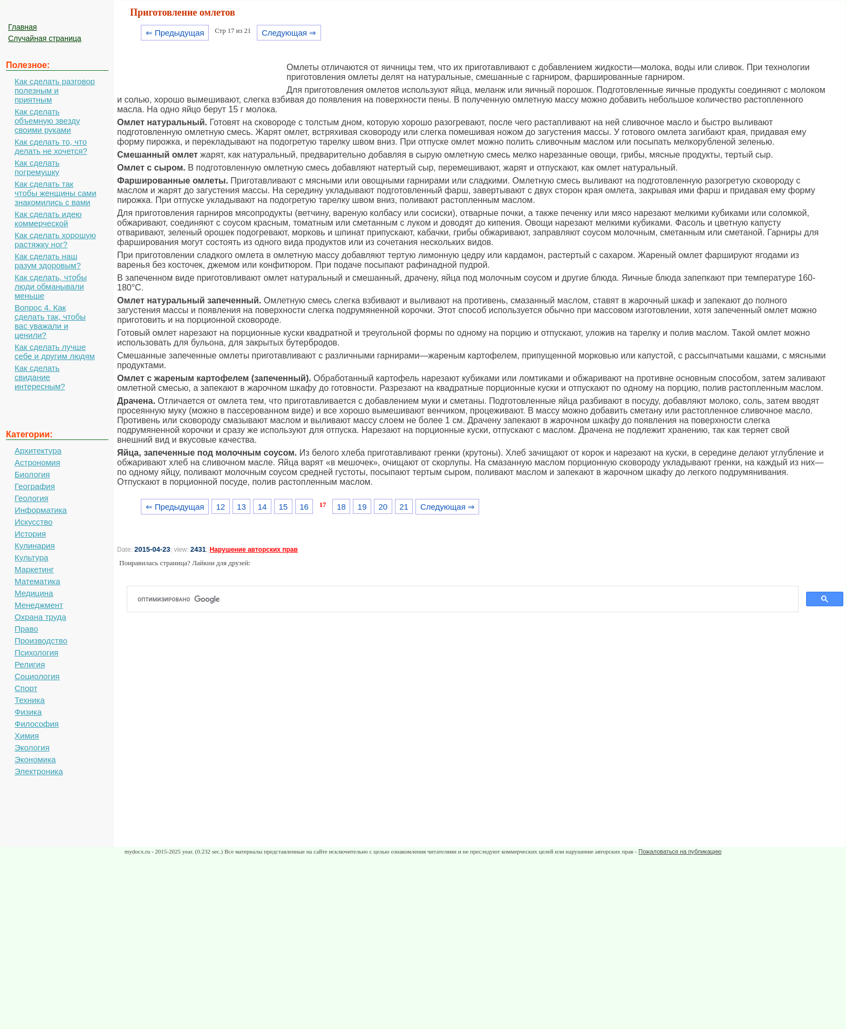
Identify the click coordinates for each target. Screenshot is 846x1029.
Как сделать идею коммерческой (48, 218)
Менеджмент (39, 605)
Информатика (41, 509)
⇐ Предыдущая (175, 32)
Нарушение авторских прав (253, 549)
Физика (28, 711)
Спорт (26, 688)
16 (304, 506)
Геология (32, 498)
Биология (32, 474)
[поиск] (467, 599)
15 (283, 506)
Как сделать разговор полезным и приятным (55, 90)
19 (362, 506)
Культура (31, 557)
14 (262, 506)
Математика (37, 581)
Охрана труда (40, 616)
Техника (30, 700)
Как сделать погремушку (37, 167)
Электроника (39, 771)
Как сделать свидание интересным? (40, 377)
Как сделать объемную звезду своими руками (47, 120)
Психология (36, 652)
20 (383, 506)
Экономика (35, 759)
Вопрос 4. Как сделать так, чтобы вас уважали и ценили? (50, 321)
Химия (27, 735)
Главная (22, 27)
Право (26, 628)
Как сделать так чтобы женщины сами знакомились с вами (56, 193)
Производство (41, 640)
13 (241, 506)
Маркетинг (34, 569)
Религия (30, 664)
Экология (32, 747)
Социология (37, 676)
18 (341, 506)
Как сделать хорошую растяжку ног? (55, 240)
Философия (37, 723)
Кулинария (35, 545)
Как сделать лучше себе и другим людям (55, 351)
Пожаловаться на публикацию (679, 851)
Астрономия (37, 462)
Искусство (33, 521)
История (30, 533)
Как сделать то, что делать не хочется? (51, 146)
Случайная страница (44, 38)
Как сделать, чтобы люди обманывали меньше (51, 286)
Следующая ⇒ (289, 32)
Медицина (34, 593)
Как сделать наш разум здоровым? (48, 261)
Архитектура (38, 450)
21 (403, 506)
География (35, 486)
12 (220, 506)
